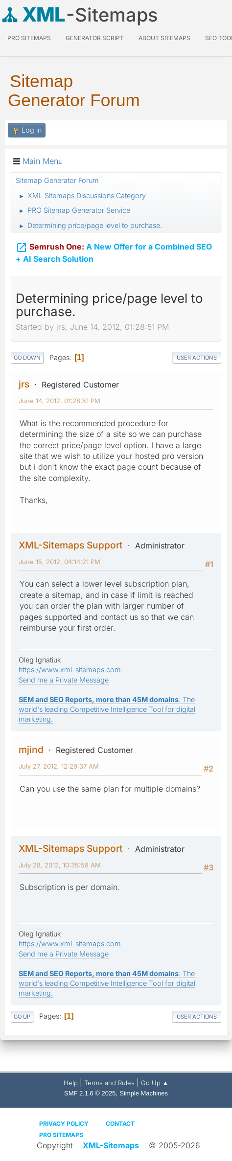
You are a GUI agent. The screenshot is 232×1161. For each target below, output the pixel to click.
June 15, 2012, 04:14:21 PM (59, 562)
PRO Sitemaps (29, 38)
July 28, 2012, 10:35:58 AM (60, 865)
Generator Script (95, 38)
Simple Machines (143, 1093)
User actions (197, 357)
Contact (120, 1123)
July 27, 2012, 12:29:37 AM (59, 766)
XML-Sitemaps (111, 1145)
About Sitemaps (164, 38)
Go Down (27, 357)
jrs (24, 384)
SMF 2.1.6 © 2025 (90, 1093)
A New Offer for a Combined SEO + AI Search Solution (114, 253)
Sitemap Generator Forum (74, 90)
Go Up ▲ (155, 1083)
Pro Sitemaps (61, 1134)
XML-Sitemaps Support (71, 545)
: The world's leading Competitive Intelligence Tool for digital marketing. (107, 709)
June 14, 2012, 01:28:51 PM (59, 401)
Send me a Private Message (64, 680)
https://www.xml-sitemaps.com (70, 669)
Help (71, 1083)
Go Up (22, 1016)
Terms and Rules (109, 1083)
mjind (31, 749)
